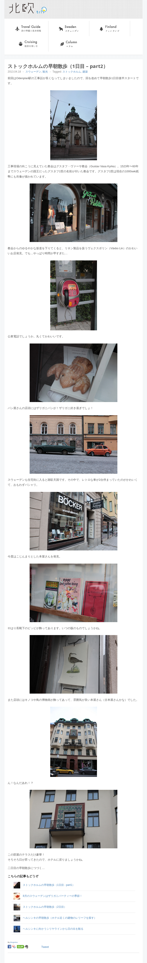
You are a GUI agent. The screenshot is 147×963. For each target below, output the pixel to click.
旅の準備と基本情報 (21, 23)
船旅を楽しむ (17, 38)
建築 (85, 71)
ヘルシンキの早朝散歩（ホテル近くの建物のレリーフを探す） (60, 917)
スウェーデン (57, 23)
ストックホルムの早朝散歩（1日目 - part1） (49, 884)
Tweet (45, 947)
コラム (53, 38)
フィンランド (98, 23)
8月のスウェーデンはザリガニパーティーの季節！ (52, 895)
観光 (45, 71)
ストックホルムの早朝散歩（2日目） (44, 906)
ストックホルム (72, 71)
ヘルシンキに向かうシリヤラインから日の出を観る (53, 928)
